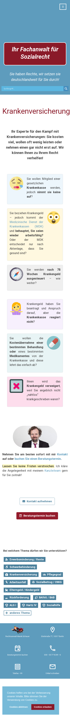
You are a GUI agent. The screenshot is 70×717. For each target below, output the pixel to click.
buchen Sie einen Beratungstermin (38, 459)
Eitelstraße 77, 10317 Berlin (52, 636)
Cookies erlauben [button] (43, 707)
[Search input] (33, 88)
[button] (38, 700)
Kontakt (62, 454)
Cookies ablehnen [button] (19, 707)
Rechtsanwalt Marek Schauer (17, 636)
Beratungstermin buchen (17, 655)
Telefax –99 (17, 673)
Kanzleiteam (52, 470)
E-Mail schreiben (52, 673)
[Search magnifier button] (66, 88)
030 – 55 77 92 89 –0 (52, 655)
